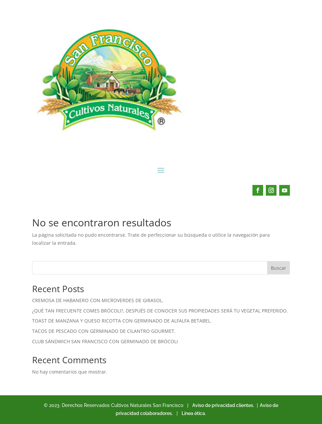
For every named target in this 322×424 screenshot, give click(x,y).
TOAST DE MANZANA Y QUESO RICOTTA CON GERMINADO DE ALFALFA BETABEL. (122, 320)
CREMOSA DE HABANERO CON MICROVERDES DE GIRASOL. (98, 300)
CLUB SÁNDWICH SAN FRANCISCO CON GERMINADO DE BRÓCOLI (105, 341)
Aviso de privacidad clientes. (223, 405)
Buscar (278, 268)
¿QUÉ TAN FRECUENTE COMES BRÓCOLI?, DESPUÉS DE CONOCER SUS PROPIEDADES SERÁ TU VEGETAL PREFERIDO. (160, 310)
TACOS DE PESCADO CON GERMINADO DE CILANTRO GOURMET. (104, 331)
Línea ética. (194, 413)
